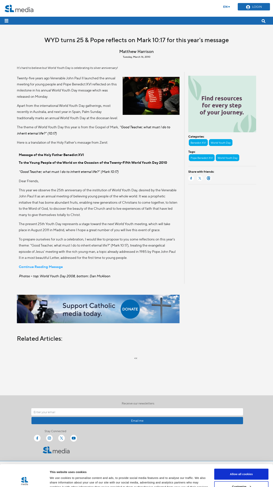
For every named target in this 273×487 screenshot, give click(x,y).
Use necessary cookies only (241, 476)
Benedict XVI (198, 142)
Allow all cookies (241, 452)
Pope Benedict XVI (202, 157)
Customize (241, 464)
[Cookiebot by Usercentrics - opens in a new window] (24, 479)
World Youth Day (221, 142)
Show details (58, 475)
